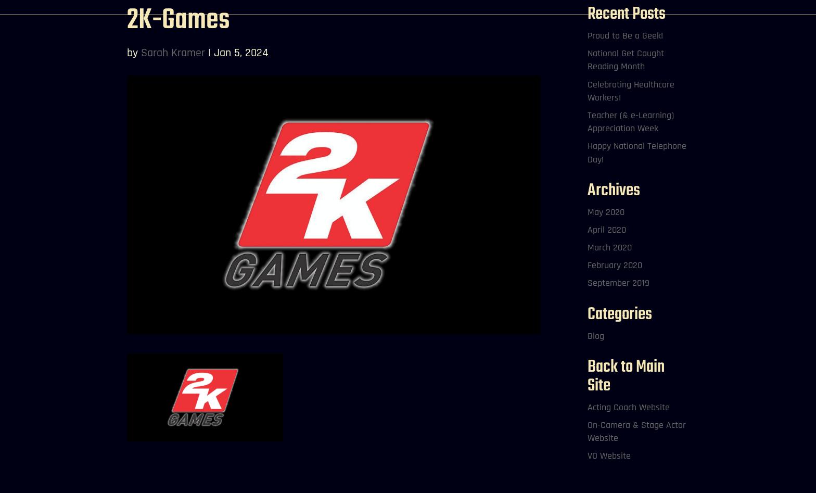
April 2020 (607, 230)
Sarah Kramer (173, 53)
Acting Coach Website (629, 407)
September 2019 (618, 283)
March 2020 (610, 248)
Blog (596, 336)
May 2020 (606, 212)
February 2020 (615, 265)
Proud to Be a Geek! (625, 36)
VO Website (609, 456)
